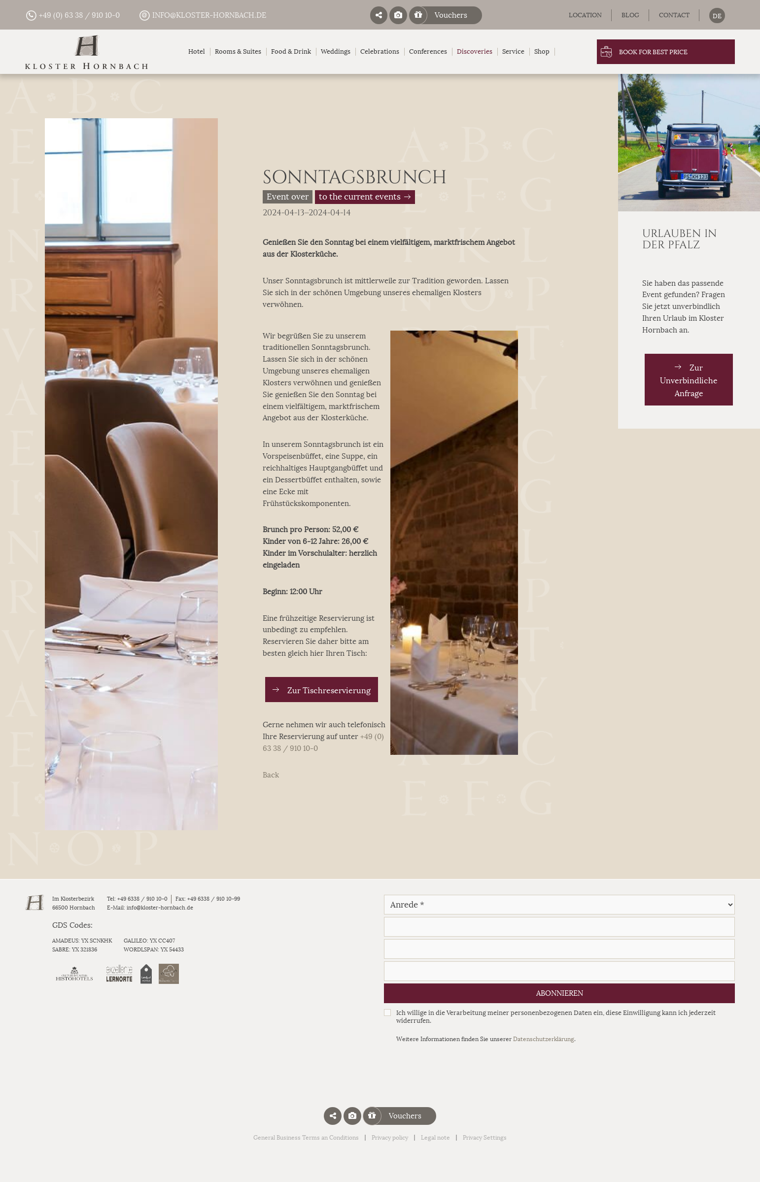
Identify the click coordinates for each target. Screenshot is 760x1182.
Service (513, 51)
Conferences (428, 51)
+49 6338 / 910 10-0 (142, 898)
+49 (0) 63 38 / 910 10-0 (72, 15)
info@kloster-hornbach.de (202, 15)
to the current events (360, 197)
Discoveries (474, 51)
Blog (630, 15)
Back (271, 775)
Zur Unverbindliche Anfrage (689, 380)
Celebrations (379, 51)
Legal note (435, 1137)
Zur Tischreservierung (329, 690)
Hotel (196, 51)
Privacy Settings (485, 1137)
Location (585, 15)
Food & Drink (291, 51)
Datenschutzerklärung (543, 1039)
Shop (542, 51)
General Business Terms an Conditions (306, 1137)
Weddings (335, 51)
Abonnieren (559, 993)
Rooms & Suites (238, 51)
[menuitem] (717, 15)
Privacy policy (390, 1137)
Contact (674, 15)
